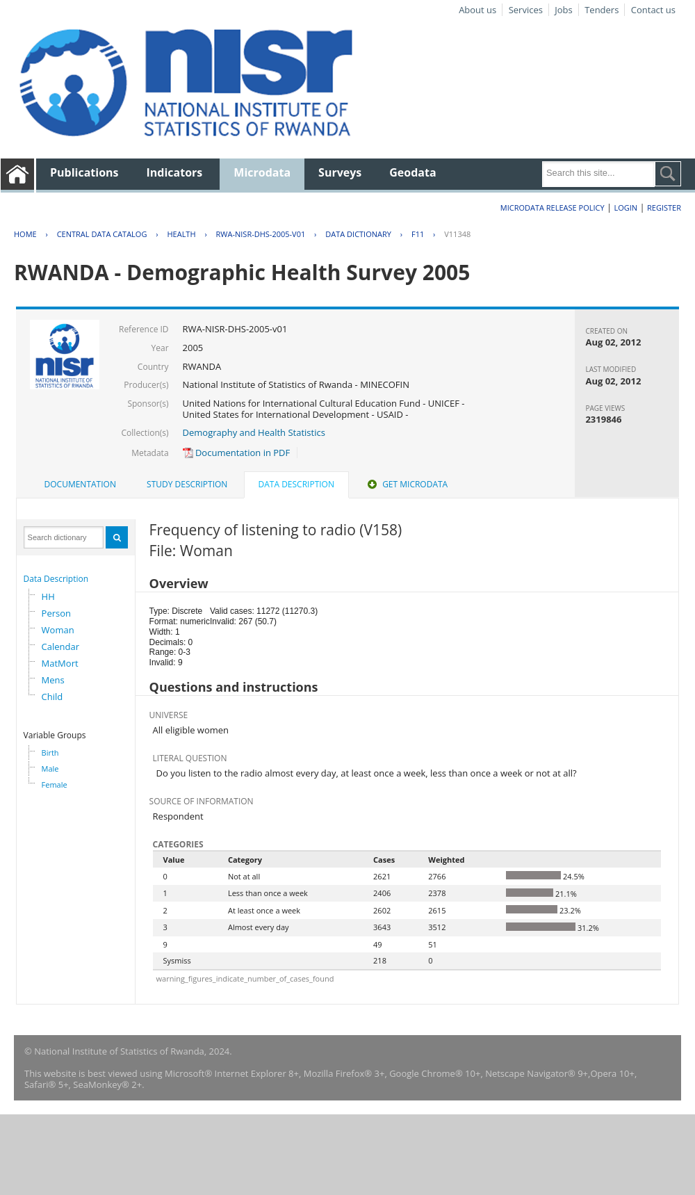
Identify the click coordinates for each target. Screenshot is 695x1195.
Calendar (60, 646)
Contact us (653, 9)
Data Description (56, 579)
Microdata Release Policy (552, 207)
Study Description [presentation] (187, 484)
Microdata (262, 172)
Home (25, 234)
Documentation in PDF (237, 452)
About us (477, 9)
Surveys (339, 172)
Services (526, 9)
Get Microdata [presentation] (406, 484)
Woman (58, 630)
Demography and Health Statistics (254, 432)
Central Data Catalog (102, 234)
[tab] (80, 484)
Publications (84, 172)
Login (625, 207)
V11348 (457, 234)
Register (664, 207)
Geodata (412, 172)
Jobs (563, 9)
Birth (50, 752)
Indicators (175, 172)
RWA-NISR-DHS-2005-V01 (261, 234)
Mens (53, 680)
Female (54, 784)
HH (48, 596)
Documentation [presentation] (80, 484)
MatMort (60, 663)
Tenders (601, 9)
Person (56, 613)
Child (52, 696)
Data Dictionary (358, 234)
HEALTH (181, 234)
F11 (417, 234)
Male (50, 768)
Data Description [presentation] (296, 484)
